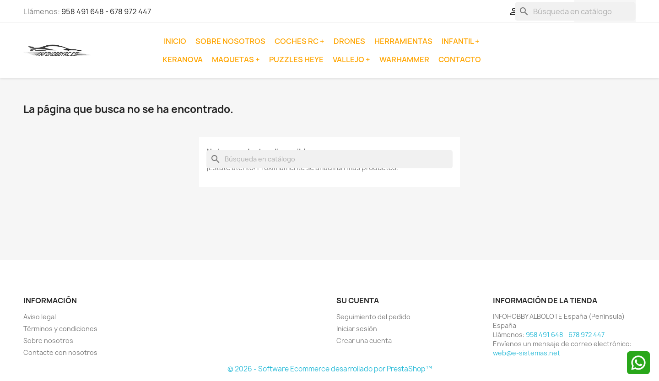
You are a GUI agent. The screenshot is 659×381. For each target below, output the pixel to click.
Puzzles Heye (296, 59)
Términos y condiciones (60, 328)
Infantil (458, 41)
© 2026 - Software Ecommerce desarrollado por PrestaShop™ (329, 369)
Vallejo (349, 59)
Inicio (175, 41)
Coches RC (297, 41)
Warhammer (404, 59)
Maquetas (233, 59)
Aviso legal (39, 316)
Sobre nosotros (230, 41)
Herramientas (403, 41)
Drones (349, 41)
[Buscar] (575, 11)
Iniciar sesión (356, 328)
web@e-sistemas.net (526, 353)
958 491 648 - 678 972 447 (106, 11)
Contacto (459, 59)
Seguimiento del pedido (373, 316)
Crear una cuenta (364, 340)
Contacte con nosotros (60, 352)
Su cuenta (357, 300)
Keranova (182, 59)
